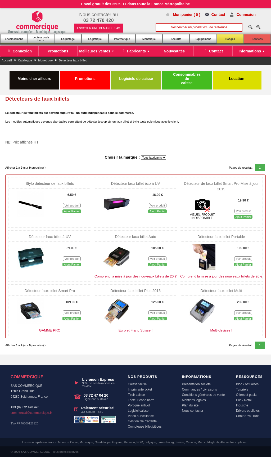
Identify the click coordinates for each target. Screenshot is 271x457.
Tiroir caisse (136, 395)
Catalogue (25, 60)
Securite (176, 39)
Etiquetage (68, 39)
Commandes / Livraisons (199, 389)
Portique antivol (139, 405)
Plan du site (190, 405)
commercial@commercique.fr (31, 413)
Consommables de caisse (187, 78)
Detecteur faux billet (73, 60)
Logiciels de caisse (136, 76)
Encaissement (13, 39)
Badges (230, 39)
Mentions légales (194, 400)
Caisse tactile (137, 384)
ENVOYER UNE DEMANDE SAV (98, 28)
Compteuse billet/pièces (144, 426)
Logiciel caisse (138, 411)
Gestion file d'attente (142, 421)
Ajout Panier (72, 211)
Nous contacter (192, 411)
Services (257, 39)
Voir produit (72, 205)
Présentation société (196, 384)
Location (237, 76)
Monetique (149, 39)
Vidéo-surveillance (141, 416)
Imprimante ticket (140, 389)
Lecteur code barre (41, 39)
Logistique (95, 39)
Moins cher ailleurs (34, 76)
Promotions (85, 76)
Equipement (203, 39)
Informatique (122, 39)
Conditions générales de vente (203, 395)
